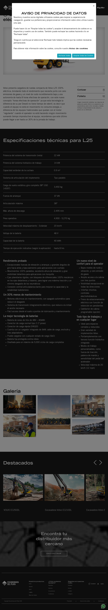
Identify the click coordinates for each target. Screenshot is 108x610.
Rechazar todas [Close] (64, 56)
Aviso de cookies (78, 49)
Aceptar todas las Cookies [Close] (83, 56)
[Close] (93, 6)
